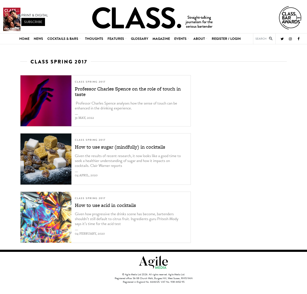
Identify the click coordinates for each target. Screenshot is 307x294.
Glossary (139, 38)
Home (24, 38)
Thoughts (94, 38)
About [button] (199, 38)
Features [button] (115, 38)
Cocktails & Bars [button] (62, 38)
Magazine (161, 38)
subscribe (33, 21)
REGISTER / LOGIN (226, 38)
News (38, 38)
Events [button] (180, 38)
